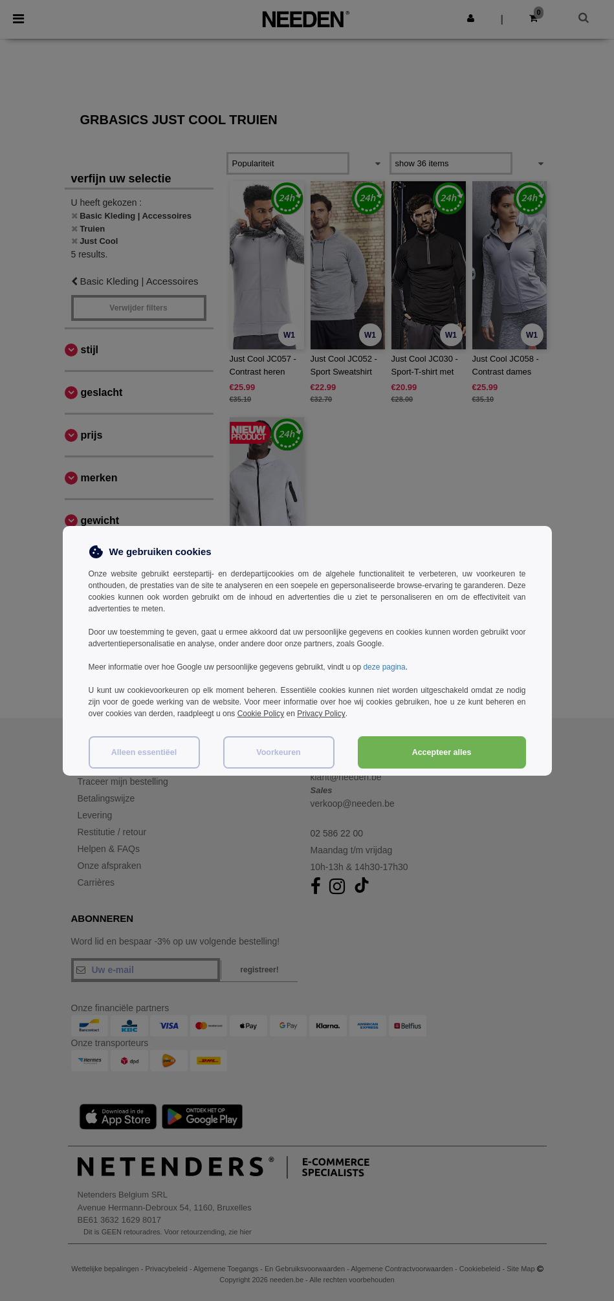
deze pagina (384, 667)
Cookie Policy (261, 713)
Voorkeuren (278, 751)
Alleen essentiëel (144, 751)
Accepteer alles (442, 751)
